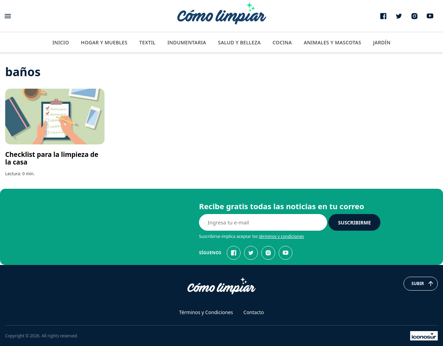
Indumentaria (187, 42)
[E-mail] (263, 222)
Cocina (282, 42)
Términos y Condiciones (206, 312)
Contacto (253, 312)
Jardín (382, 42)
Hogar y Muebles (104, 42)
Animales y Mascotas (332, 42)
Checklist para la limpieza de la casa (51, 158)
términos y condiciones (281, 236)
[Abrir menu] (8, 16)
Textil (147, 42)
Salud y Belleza (239, 42)
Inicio (60, 42)
